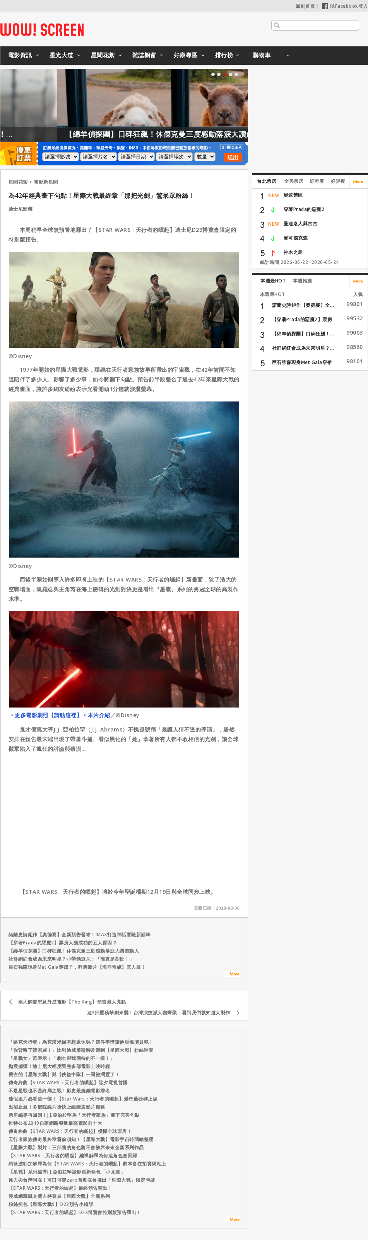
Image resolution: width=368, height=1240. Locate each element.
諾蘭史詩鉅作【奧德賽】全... (303, 305)
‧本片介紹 (96, 715)
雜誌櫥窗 (144, 55)
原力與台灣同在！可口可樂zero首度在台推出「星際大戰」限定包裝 (82, 1180)
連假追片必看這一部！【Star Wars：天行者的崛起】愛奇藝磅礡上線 (83, 1098)
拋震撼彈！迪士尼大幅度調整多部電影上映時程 (59, 1066)
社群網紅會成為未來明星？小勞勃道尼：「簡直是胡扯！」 (71, 959)
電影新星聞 (46, 182)
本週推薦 (302, 280)
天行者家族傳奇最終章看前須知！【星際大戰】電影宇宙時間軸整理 (81, 1139)
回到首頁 (305, 6)
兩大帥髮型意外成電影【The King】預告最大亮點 (72, 1001)
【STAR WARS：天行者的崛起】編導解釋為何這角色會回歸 (73, 1155)
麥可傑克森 (296, 238)
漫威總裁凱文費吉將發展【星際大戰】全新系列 (59, 1196)
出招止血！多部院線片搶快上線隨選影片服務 (57, 1107)
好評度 (338, 181)
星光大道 (62, 55)
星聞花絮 (103, 55)
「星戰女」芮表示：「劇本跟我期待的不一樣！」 (62, 1058)
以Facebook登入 (345, 6)
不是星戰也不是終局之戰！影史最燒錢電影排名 (59, 1090)
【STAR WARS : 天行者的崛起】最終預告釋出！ (61, 1188)
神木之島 (293, 252)
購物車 (262, 55)
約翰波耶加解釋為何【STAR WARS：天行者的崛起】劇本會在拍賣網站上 (87, 1163)
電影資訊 (20, 55)
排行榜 (224, 55)
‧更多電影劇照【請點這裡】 (45, 715)
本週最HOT (273, 280)
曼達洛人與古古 (301, 223)
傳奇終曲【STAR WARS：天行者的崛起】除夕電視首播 (68, 1082)
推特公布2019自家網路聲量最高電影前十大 (56, 1123)
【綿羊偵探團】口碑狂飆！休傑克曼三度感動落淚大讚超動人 (191, 134)
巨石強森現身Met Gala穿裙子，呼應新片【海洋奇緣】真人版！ (77, 967)
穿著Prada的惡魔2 (304, 209)
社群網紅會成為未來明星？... (303, 348)
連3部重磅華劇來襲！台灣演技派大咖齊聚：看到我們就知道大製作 (158, 1012)
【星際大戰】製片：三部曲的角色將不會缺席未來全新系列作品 (76, 1147)
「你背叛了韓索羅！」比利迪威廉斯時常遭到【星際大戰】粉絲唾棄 (81, 1050)
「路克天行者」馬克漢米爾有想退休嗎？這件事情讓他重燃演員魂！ (81, 1042)
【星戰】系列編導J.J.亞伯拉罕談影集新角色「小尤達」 (67, 1172)
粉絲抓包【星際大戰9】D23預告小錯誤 (51, 1204)
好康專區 (186, 55)
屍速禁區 (293, 195)
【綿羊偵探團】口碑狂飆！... (303, 333)
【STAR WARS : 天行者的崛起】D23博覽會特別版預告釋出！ (75, 1212)
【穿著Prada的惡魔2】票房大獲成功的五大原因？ (63, 942)
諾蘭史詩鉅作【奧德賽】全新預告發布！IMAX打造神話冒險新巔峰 (80, 934)
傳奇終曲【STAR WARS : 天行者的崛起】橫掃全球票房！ (70, 1131)
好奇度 (317, 181)
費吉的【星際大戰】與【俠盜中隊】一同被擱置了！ (64, 1074)
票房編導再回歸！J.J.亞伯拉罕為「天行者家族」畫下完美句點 (74, 1115)
